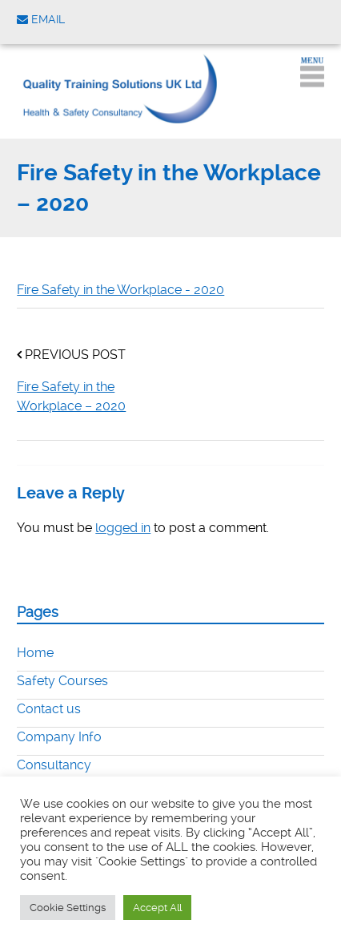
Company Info (59, 736)
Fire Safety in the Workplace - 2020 (120, 289)
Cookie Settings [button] (68, 908)
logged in (122, 527)
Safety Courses (62, 680)
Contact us (49, 708)
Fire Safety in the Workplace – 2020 (71, 396)
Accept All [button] (157, 908)
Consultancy (54, 765)
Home (35, 652)
